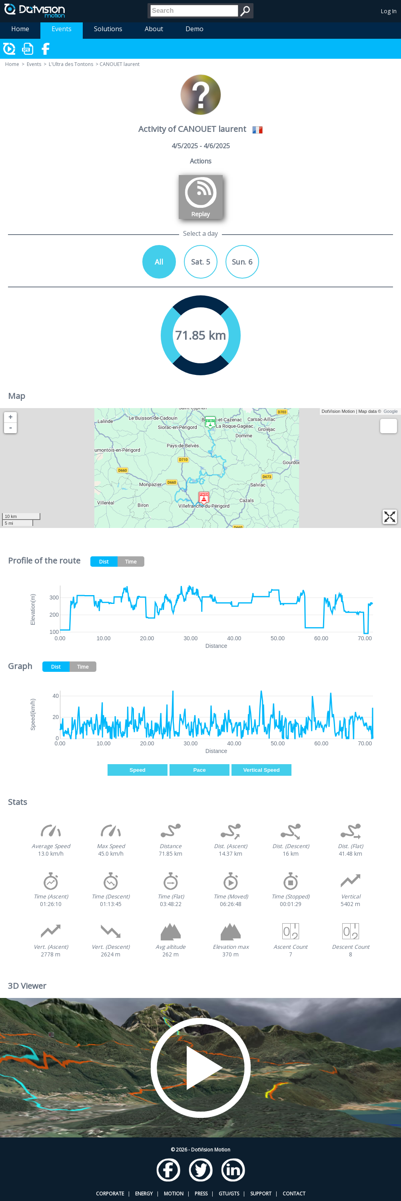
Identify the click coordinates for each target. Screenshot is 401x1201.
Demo (194, 28)
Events (62, 28)
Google (391, 411)
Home (20, 28)
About (154, 28)
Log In (389, 11)
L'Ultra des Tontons (71, 64)
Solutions (108, 28)
